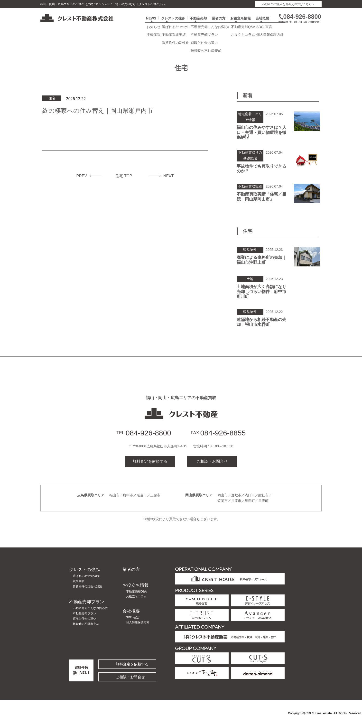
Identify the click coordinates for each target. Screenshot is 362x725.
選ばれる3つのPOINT (87, 582)
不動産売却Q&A (136, 598)
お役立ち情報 (240, 24)
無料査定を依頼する (149, 468)
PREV (81, 183)
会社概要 (262, 24)
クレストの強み (173, 24)
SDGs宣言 (133, 624)
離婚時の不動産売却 (86, 630)
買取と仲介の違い (84, 625)
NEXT (168, 183)
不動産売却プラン (86, 608)
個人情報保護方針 (137, 629)
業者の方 (218, 24)
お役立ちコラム (136, 603)
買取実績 (78, 588)
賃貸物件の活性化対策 (87, 593)
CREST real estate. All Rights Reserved (333, 720)
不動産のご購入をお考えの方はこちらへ (288, 4)
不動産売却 (198, 24)
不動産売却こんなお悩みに (90, 615)
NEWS (151, 24)
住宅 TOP (123, 183)
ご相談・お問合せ (212, 468)
